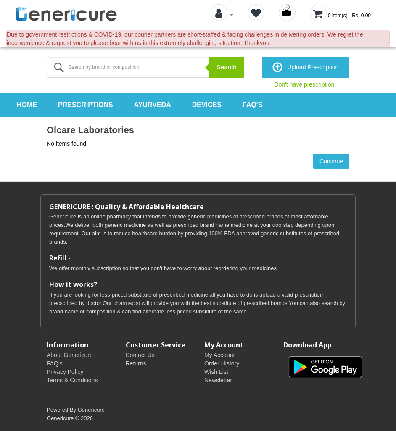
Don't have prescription (305, 84)
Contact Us (140, 355)
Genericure (91, 410)
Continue (331, 161)
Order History (221, 363)
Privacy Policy (65, 371)
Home (27, 104)
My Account (219, 355)
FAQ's (252, 104)
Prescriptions (85, 104)
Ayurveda (152, 104)
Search (226, 67)
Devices (207, 104)
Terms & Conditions (72, 380)
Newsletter (218, 380)
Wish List (216, 371)
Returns (136, 363)
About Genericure (70, 355)
